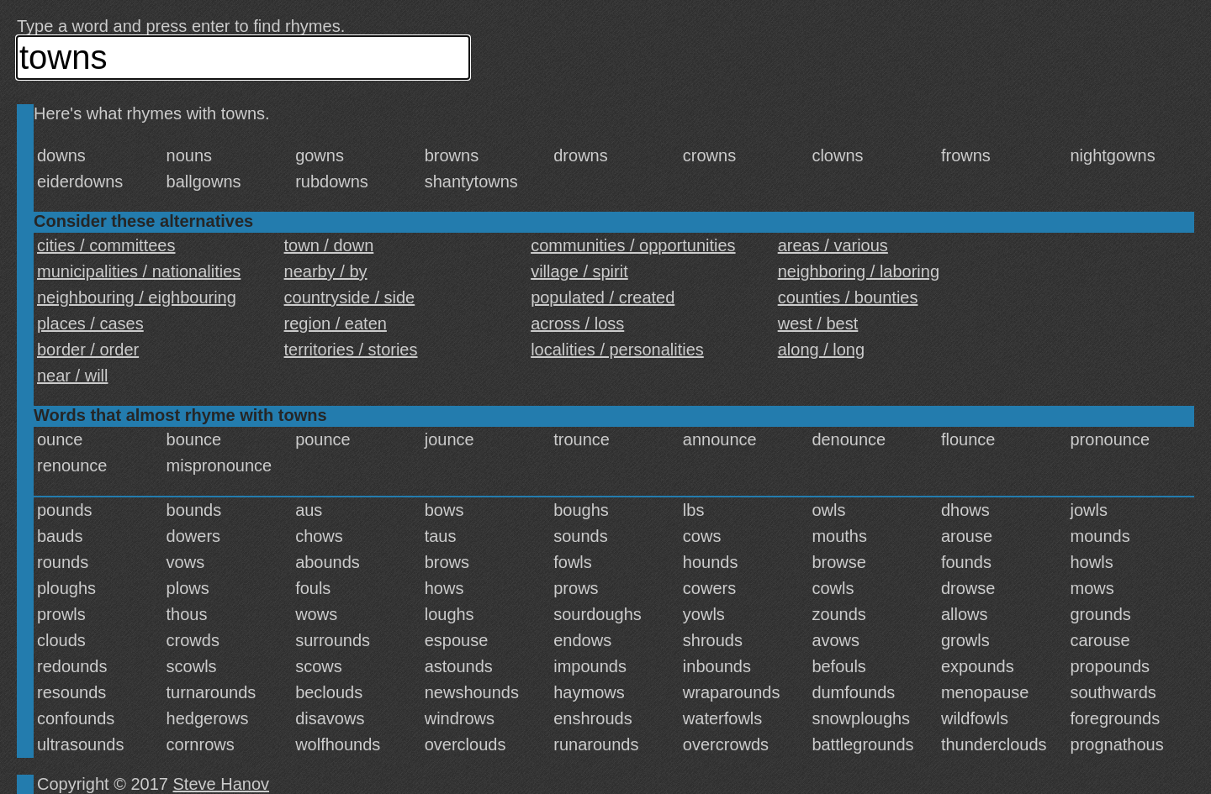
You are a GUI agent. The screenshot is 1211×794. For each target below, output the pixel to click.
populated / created (602, 297)
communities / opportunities (633, 245)
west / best (818, 323)
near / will (72, 375)
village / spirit (579, 271)
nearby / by (326, 271)
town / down (329, 245)
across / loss (577, 323)
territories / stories (351, 349)
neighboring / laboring (858, 271)
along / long (821, 349)
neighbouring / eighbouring (136, 297)
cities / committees (106, 245)
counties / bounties (848, 297)
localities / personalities (617, 349)
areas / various (833, 245)
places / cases (90, 323)
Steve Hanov (221, 784)
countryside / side (349, 297)
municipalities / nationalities (139, 271)
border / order (88, 349)
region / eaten (335, 323)
